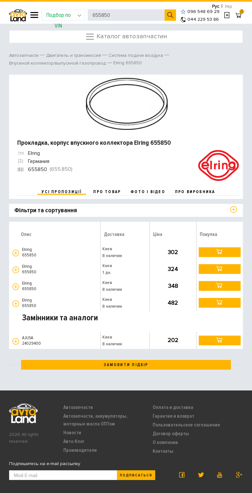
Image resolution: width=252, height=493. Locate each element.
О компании (165, 442)
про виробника (195, 191)
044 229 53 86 (200, 19)
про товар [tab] (107, 191)
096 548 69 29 (200, 11)
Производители (80, 450)
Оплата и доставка (173, 407)
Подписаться (136, 475)
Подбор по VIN (64, 16)
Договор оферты (171, 434)
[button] (16, 253)
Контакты (163, 451)
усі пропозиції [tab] (62, 191)
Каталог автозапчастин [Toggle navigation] (126, 37)
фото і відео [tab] (148, 191)
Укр (228, 6)
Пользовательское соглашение (186, 425)
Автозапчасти (78, 407)
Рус (215, 6)
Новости (72, 433)
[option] (126, 104)
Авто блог (73, 441)
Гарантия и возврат (173, 416)
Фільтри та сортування (45, 210)
